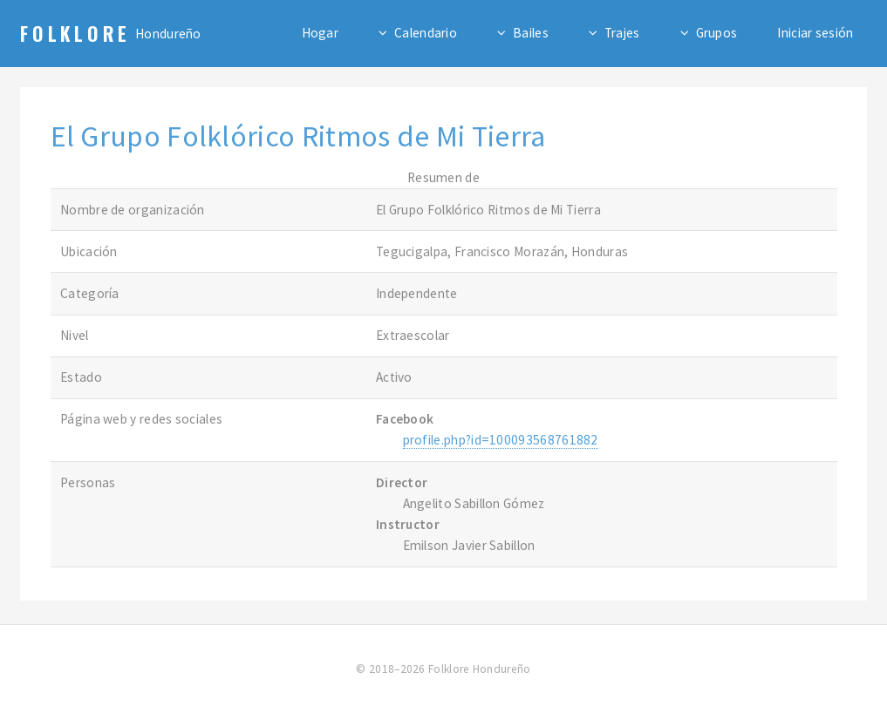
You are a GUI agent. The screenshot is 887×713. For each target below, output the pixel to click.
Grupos (717, 32)
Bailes (531, 32)
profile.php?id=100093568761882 (500, 439)
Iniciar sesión (815, 32)
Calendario (425, 32)
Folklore (75, 33)
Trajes (622, 32)
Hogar (320, 32)
